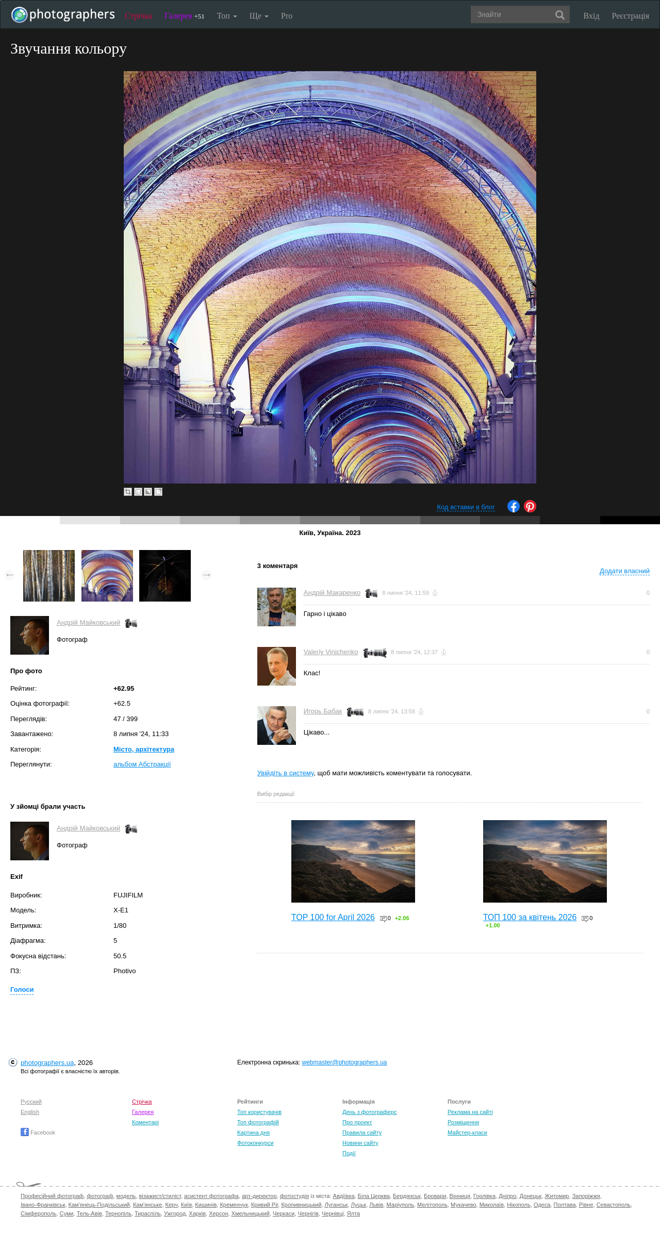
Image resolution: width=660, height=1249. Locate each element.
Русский (31, 1101)
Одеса (542, 1205)
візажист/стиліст (159, 1196)
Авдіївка (344, 1196)
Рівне (586, 1205)
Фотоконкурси (255, 1143)
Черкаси (283, 1213)
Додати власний (625, 571)
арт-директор (259, 1196)
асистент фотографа (211, 1196)
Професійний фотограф (52, 1196)
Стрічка (138, 15)
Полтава (564, 1205)
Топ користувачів (259, 1112)
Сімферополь (38, 1213)
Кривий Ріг (264, 1205)
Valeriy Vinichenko (331, 652)
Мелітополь (432, 1205)
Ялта (353, 1213)
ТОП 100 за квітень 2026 (530, 917)
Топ (227, 15)
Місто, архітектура (143, 749)
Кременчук (234, 1205)
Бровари (435, 1196)
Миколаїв (492, 1205)
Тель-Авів (89, 1213)
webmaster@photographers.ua (344, 1062)
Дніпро (507, 1196)
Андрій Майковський (88, 622)
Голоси (22, 989)
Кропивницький (301, 1205)
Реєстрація (630, 15)
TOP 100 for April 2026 (333, 917)
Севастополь (614, 1205)
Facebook (38, 1132)
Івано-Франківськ (43, 1205)
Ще (259, 15)
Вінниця (460, 1196)
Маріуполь (400, 1205)
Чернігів (308, 1213)
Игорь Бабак (323, 711)
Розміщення (463, 1122)
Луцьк (358, 1205)
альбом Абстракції (142, 764)
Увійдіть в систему (285, 773)
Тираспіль (148, 1213)
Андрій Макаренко (332, 592)
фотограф (100, 1196)
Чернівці (333, 1213)
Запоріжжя (586, 1196)
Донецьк (530, 1196)
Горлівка (484, 1196)
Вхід (592, 15)
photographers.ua (47, 1063)
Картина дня (253, 1132)
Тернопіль (118, 1213)
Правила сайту (362, 1132)
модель (126, 1196)
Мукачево (463, 1205)
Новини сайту (360, 1143)
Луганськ (336, 1205)
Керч (172, 1205)
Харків (197, 1213)
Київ (186, 1205)
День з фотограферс (369, 1112)
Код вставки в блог (466, 507)
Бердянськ (407, 1196)
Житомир (556, 1196)
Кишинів (206, 1205)
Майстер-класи (467, 1132)
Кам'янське (147, 1205)
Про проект (357, 1122)
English (30, 1112)
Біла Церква (374, 1196)
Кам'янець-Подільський (99, 1205)
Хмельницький (251, 1213)
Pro (286, 15)
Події (349, 1153)
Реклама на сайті (470, 1112)
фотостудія (294, 1196)
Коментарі (145, 1122)
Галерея (184, 15)
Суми (66, 1213)
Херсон (218, 1213)
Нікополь (518, 1205)
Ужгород (175, 1213)
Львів (376, 1205)
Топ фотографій (258, 1122)
